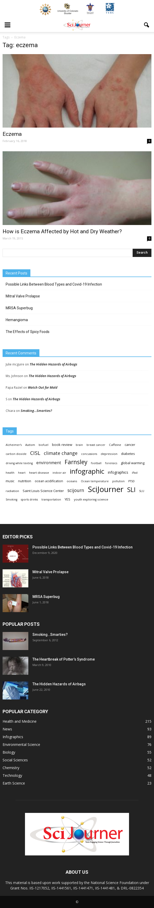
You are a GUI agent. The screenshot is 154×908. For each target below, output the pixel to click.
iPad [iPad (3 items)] (135, 472)
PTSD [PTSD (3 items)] (131, 481)
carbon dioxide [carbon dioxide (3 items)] (16, 454)
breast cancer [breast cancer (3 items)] (96, 445)
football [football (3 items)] (96, 463)
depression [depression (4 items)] (109, 454)
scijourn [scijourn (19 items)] (75, 490)
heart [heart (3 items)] (21, 472)
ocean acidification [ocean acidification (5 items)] (49, 481)
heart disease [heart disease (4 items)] (39, 472)
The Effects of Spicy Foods (27, 332)
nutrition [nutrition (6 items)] (24, 481)
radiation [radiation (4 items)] (12, 491)
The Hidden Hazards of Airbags (53, 364)
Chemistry (11, 767)
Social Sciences (15, 759)
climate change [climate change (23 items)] (61, 453)
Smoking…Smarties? (36, 410)
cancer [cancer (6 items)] (130, 444)
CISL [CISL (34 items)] (35, 453)
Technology (12, 775)
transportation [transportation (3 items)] (51, 499)
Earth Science (14, 783)
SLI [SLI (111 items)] (131, 489)
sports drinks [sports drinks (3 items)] (29, 499)
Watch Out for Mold (42, 387)
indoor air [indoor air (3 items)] (59, 472)
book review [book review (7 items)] (62, 444)
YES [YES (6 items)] (67, 499)
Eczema (12, 134)
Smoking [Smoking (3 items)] (11, 499)
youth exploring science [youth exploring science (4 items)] (91, 499)
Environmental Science (21, 744)
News (7, 729)
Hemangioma (17, 320)
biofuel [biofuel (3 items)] (43, 445)
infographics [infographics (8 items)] (118, 472)
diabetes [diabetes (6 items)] (128, 453)
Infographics (13, 736)
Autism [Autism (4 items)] (30, 445)
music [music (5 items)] (10, 481)
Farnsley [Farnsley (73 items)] (76, 462)
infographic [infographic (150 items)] (87, 471)
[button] (147, 25)
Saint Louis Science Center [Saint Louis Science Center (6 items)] (43, 490)
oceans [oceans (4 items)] (72, 481)
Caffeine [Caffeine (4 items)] (115, 445)
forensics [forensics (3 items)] (111, 463)
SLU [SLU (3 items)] (141, 491)
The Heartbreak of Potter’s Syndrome (63, 659)
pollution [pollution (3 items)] (118, 481)
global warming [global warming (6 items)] (132, 463)
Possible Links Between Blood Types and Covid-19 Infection (54, 284)
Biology (9, 752)
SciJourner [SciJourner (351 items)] (106, 489)
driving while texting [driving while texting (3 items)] (19, 463)
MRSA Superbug (19, 308)
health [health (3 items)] (10, 472)
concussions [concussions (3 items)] (89, 454)
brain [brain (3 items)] (79, 445)
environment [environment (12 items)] (48, 462)
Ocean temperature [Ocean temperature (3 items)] (95, 481)
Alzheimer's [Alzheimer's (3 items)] (14, 445)
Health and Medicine (20, 721)
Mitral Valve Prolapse (23, 296)
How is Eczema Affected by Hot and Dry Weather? (62, 231)
